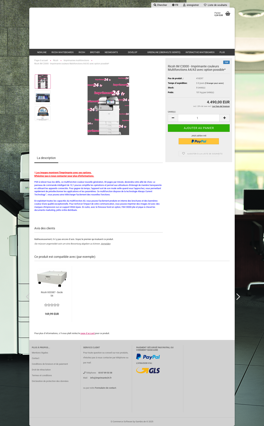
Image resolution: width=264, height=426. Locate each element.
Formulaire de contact (105, 388)
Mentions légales (40, 352)
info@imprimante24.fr (101, 377)
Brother (95, 52)
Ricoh (82, 52)
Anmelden (105, 243)
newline (41, 52)
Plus (222, 52)
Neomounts (111, 52)
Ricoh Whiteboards (63, 52)
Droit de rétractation (41, 369)
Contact (35, 358)
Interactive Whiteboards (200, 52)
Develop (132, 52)
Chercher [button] (160, 5)
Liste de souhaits (215, 5)
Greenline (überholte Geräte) (163, 52)
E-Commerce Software (121, 421)
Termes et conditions (42, 375)
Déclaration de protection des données (50, 381)
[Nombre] (199, 118)
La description (46, 158)
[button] (175, 5)
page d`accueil (87, 333)
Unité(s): (172, 111)
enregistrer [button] (191, 5)
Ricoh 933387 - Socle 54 (52, 294)
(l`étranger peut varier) (214, 83)
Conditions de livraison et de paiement (50, 364)
